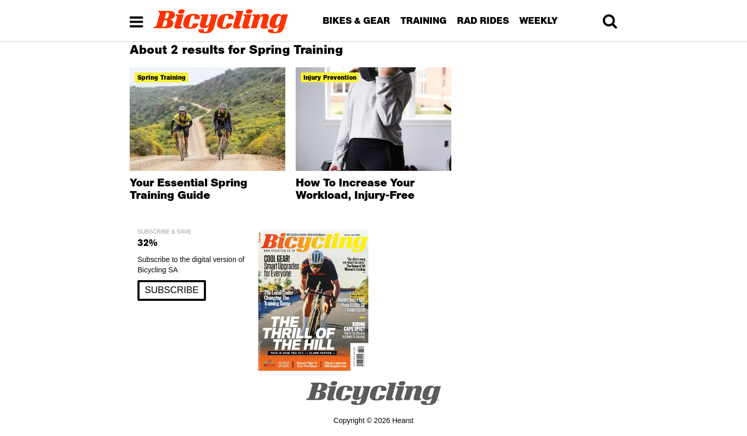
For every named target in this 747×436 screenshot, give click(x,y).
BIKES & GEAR (356, 20)
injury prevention (329, 77)
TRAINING (423, 20)
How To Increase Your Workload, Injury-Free (355, 188)
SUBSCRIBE (172, 290)
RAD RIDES (483, 20)
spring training (161, 77)
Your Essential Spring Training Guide (188, 188)
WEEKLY (538, 20)
